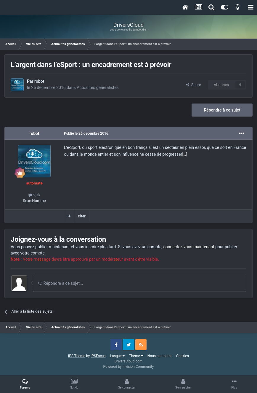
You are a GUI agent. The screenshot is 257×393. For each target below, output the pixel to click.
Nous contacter (159, 356)
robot (39, 81)
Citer (82, 216)
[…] (184, 154)
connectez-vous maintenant (188, 246)
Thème (136, 356)
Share (193, 84)
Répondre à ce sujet (222, 110)
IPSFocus (98, 356)
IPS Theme (76, 356)
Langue (117, 356)
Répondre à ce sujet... (60, 283)
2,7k (34, 195)
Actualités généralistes (98, 87)
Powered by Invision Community (128, 367)
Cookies (182, 356)
